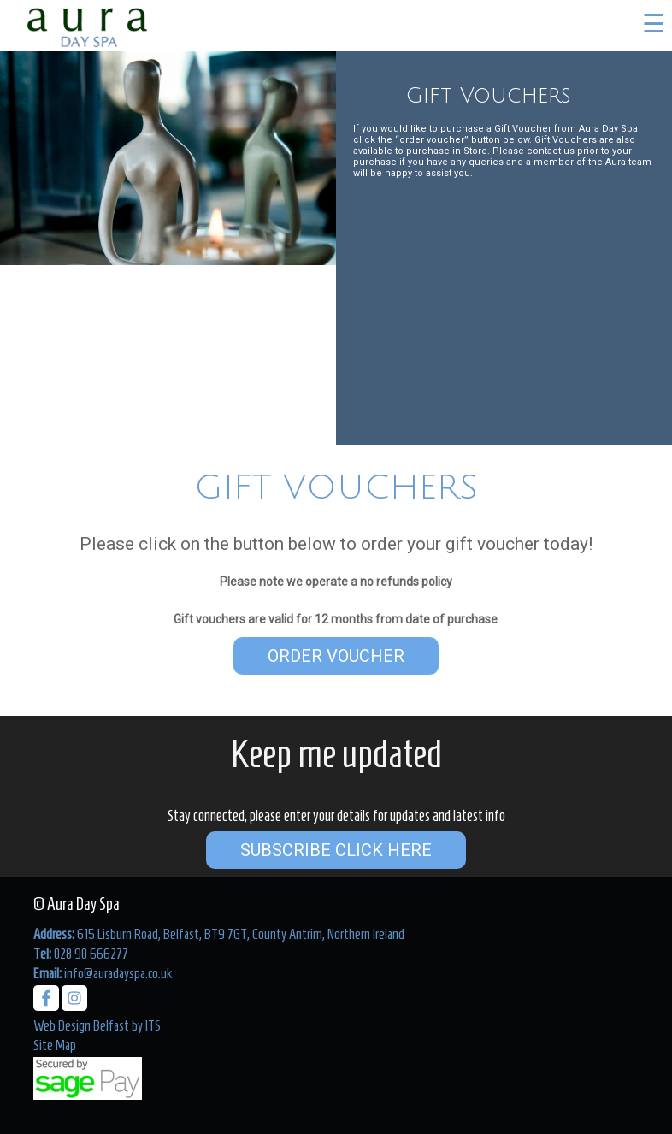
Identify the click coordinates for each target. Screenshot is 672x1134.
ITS (153, 1025)
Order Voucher (336, 656)
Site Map (54, 1045)
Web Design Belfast (81, 1025)
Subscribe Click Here (336, 850)
